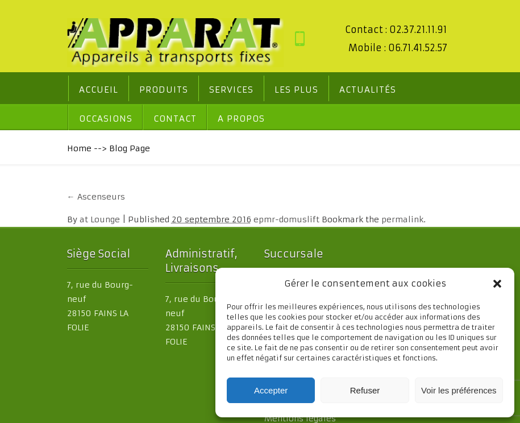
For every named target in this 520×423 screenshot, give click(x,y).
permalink (380, 220)
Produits (141, 90)
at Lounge (77, 220)
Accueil (76, 90)
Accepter (271, 390)
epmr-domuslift (264, 220)
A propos (144, 119)
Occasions (421, 90)
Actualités (345, 90)
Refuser (365, 390)
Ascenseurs (74, 198)
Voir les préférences (459, 390)
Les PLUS (274, 90)
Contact (78, 119)
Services (209, 90)
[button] (497, 283)
